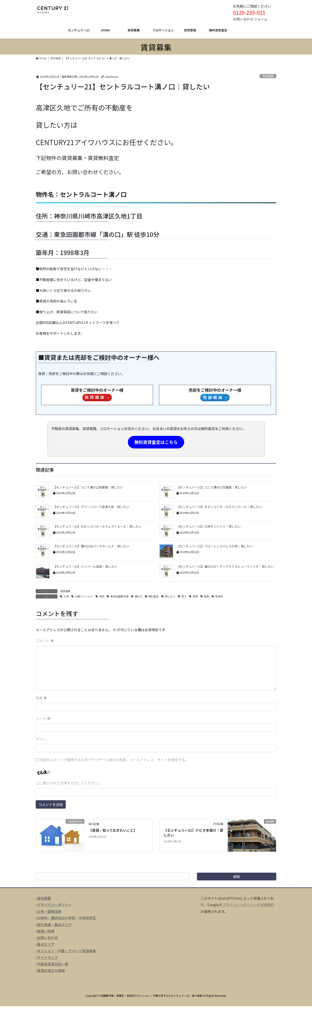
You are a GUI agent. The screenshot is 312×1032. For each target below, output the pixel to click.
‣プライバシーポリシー (54, 904)
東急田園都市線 (119, 596)
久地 (66, 596)
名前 (41, 697)
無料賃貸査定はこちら (156, 442)
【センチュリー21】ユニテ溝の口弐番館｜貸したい (212, 487)
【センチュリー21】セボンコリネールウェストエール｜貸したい (97, 526)
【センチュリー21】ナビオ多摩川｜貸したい (193, 833)
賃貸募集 (267, 76)
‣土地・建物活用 (48, 911)
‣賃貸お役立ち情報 (50, 970)
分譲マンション (84, 596)
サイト (41, 739)
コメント (45, 640)
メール (43, 718)
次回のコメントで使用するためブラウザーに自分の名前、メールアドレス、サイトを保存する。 (113, 759)
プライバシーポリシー (239, 904)
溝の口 (138, 596)
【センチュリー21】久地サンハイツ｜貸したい (208, 526)
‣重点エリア (45, 944)
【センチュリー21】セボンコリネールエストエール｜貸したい (219, 507)
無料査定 (153, 596)
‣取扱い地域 (45, 931)
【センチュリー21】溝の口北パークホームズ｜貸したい (91, 546)
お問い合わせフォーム (250, 19)
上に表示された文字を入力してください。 (68, 783)
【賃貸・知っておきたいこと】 (113, 830)
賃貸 (195, 596)
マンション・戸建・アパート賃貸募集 (66, 950)
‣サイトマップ (47, 957)
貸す (184, 596)
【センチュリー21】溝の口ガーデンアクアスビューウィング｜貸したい (225, 566)
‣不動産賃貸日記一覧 (52, 964)
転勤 (206, 596)
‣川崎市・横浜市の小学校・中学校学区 (66, 917)
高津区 (219, 596)
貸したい (170, 596)
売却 (101, 596)
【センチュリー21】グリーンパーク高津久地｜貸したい (91, 507)
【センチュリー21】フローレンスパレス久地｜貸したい (215, 546)
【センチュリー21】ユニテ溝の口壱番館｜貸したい (88, 487)
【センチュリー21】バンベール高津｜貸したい (85, 566)
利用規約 (267, 904)
